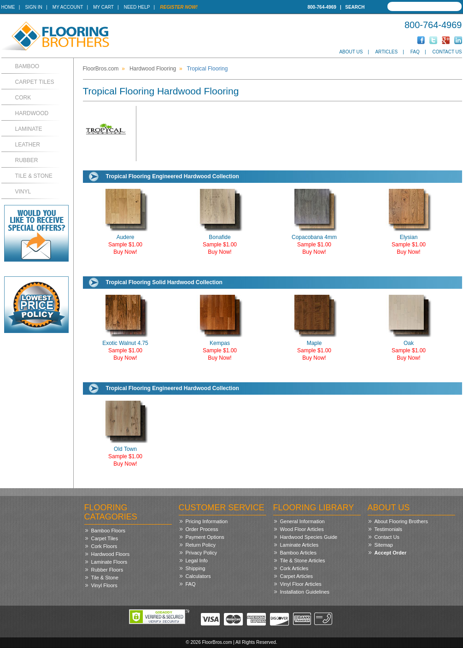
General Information (302, 521)
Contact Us (447, 51)
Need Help (137, 7)
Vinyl (23, 191)
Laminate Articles (299, 545)
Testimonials (389, 529)
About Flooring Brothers (401, 521)
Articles (386, 51)
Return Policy (201, 545)
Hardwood (32, 113)
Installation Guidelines (305, 592)
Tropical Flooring (207, 68)
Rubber (26, 160)
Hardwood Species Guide (309, 537)
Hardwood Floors (110, 554)
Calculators (198, 576)
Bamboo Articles (298, 552)
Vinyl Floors (104, 585)
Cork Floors (104, 546)
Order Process (202, 529)
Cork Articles (294, 568)
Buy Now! (125, 252)
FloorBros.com (101, 68)
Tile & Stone (34, 176)
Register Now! (179, 7)
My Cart (103, 7)
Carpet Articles (296, 576)
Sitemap (384, 545)
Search (354, 7)
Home (8, 7)
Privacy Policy (201, 552)
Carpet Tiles (34, 82)
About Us (351, 51)
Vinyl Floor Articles (301, 584)
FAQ (415, 51)
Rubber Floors (107, 569)
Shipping (195, 568)
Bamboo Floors (108, 530)
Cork (23, 97)
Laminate (28, 129)
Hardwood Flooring (152, 68)
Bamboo (27, 66)
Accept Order (391, 552)
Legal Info (197, 560)
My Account (68, 7)
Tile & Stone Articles (302, 560)
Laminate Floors (109, 562)
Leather (27, 144)
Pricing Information (207, 521)
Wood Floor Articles (302, 529)
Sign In (33, 7)
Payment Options (205, 537)
